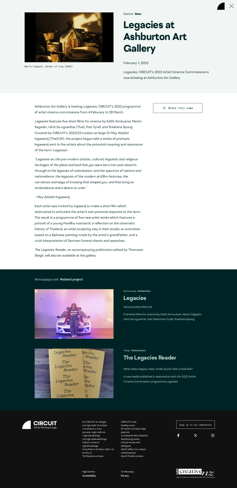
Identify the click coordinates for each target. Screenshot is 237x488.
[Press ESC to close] (231, 6)
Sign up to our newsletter (195, 424)
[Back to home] (221, 6)
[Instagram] (213, 435)
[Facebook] (178, 435)
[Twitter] (195, 435)
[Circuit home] (41, 424)
